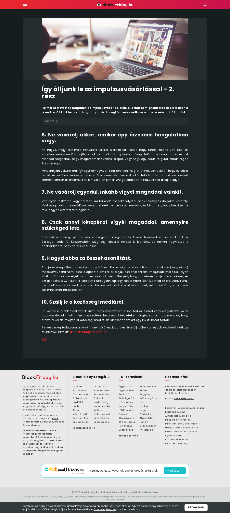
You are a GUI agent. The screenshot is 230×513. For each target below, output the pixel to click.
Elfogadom (196, 507)
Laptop (144, 406)
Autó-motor (100, 386)
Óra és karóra (127, 422)
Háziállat (78, 402)
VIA (44, 339)
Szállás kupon (148, 426)
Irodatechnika (102, 406)
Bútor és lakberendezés (102, 390)
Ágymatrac (125, 386)
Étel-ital (98, 398)
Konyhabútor (126, 406)
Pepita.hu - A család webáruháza (184, 408)
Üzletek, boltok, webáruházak (181, 427)
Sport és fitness (81, 418)
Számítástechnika (102, 418)
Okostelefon (147, 418)
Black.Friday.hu (90, 492)
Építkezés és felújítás (81, 398)
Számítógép (126, 430)
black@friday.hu (184, 398)
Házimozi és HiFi (127, 402)
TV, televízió (146, 430)
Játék (76, 410)
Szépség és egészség (102, 422)
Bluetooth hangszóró (148, 386)
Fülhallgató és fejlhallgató (127, 398)
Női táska (145, 414)
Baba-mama (80, 390)
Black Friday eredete (40, 420)
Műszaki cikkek (81, 414)
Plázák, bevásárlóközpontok (181, 431)
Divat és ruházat (81, 394)
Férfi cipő (124, 394)
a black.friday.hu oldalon (88, 332)
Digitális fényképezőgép (127, 390)
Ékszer (143, 390)
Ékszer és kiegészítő (102, 394)
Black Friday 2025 (175, 412)
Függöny (145, 394)
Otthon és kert (102, 414)
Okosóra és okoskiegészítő (127, 418)
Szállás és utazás (81, 422)
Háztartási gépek (102, 402)
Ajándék (77, 386)
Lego (143, 410)
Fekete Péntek (31, 386)
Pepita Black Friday (176, 443)
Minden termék (128, 435)
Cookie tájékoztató (105, 509)
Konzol (144, 402)
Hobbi (76, 406)
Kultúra (98, 410)
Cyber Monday (173, 435)
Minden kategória (84, 427)
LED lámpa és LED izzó (127, 410)
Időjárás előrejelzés (176, 439)
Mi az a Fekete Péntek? (178, 420)
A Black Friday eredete (178, 416)
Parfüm (144, 422)
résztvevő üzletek (42, 403)
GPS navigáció (148, 398)
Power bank (125, 426)
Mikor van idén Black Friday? (181, 424)
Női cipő (123, 414)
